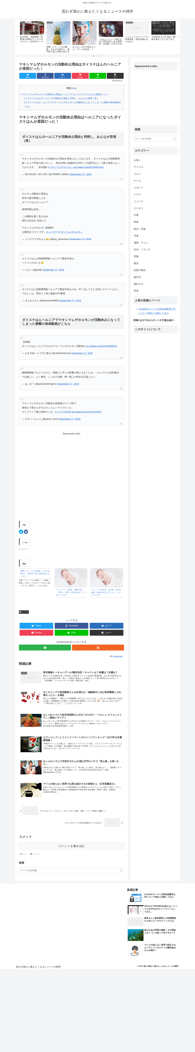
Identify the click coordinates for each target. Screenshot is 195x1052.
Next (178, 37)
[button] (121, 871)
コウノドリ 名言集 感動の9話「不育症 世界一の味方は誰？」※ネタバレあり (70, 592)
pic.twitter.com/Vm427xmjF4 (86, 412)
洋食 (136, 236)
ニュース (25, 612)
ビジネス (138, 208)
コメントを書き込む (71, 847)
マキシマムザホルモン (61, 167)
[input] (71, 871)
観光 (136, 263)
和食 (136, 222)
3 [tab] (101, 56)
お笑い (137, 160)
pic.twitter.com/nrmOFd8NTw (101, 346)
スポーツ (138, 187)
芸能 (136, 256)
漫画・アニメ (141, 242)
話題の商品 (140, 270)
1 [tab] (93, 56)
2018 (68, 412)
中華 (136, 215)
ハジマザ (52, 232)
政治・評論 (140, 229)
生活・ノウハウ (142, 249)
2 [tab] (97, 56)
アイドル (138, 167)
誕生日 (137, 277)
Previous (17, 37)
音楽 (136, 291)
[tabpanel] (32, 36)
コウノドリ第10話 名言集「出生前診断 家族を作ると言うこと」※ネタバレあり (106, 592)
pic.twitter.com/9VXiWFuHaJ (89, 167)
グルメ (137, 174)
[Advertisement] (71, 475)
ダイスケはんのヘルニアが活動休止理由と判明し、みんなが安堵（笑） (61, 98)
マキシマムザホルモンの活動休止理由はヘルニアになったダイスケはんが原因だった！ (64, 94)
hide (74, 88)
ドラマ (137, 194)
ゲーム (137, 181)
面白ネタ (138, 284)
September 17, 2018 (80, 174)
